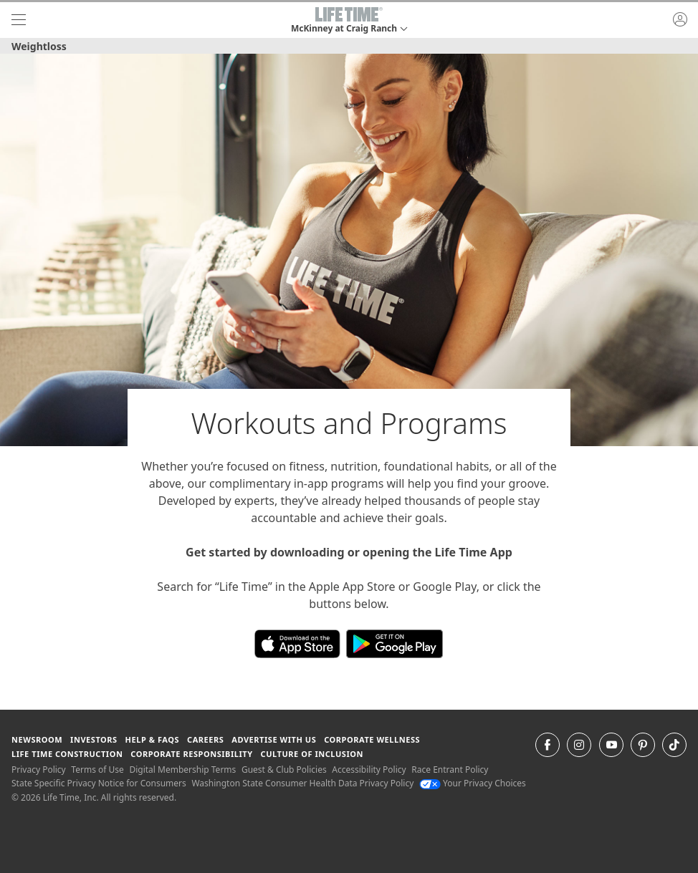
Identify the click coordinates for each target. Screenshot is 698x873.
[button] (349, 20)
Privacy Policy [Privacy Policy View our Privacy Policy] (38, 769)
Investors (94, 739)
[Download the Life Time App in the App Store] (300, 642)
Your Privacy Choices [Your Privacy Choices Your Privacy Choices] (472, 783)
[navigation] (18, 20)
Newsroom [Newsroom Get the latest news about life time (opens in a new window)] (36, 739)
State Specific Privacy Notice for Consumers (98, 783)
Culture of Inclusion (312, 753)
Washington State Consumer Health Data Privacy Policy (302, 783)
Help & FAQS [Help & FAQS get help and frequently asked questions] (152, 739)
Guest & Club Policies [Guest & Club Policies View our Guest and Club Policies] (284, 769)
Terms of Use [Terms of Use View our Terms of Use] (97, 769)
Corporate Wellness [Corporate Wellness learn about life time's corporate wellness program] (372, 739)
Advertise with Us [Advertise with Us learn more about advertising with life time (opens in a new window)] (273, 739)
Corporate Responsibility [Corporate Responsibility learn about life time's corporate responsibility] (191, 753)
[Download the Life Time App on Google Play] (394, 642)
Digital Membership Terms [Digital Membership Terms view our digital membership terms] (182, 769)
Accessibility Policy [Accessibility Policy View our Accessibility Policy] (369, 769)
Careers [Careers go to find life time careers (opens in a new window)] (205, 739)
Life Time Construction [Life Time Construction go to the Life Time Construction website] (67, 753)
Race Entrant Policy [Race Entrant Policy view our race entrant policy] (449, 769)
